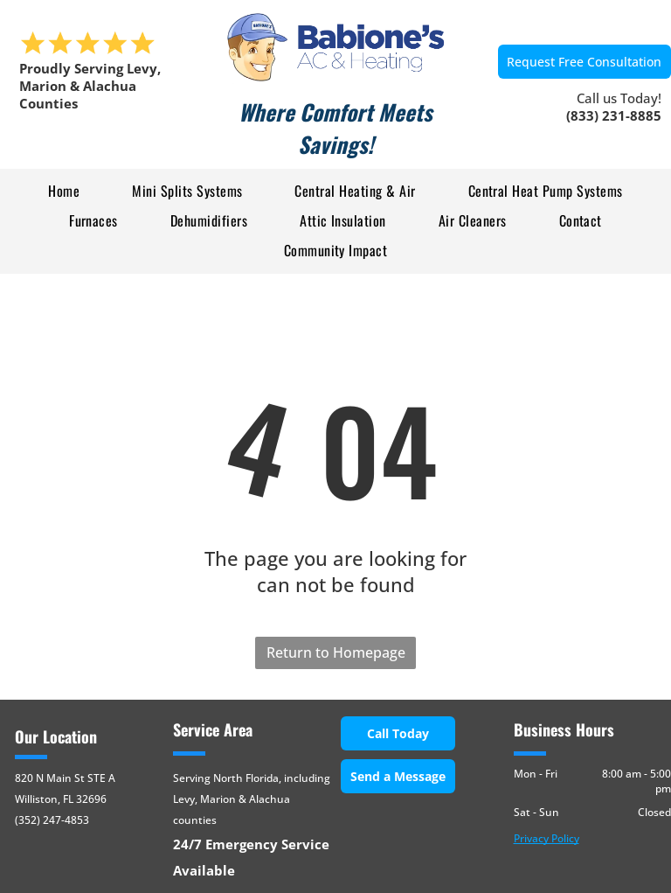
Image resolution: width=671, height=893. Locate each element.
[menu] (38, 136)
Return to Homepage (335, 652)
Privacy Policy (546, 838)
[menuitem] (64, 190)
